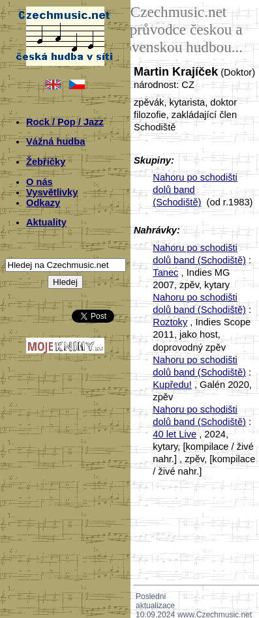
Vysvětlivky (52, 192)
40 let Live (174, 434)
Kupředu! (172, 384)
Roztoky (170, 322)
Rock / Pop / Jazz (65, 122)
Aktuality (46, 222)
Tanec (165, 272)
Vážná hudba (55, 141)
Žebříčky (45, 161)
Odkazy (43, 203)
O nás (39, 182)
